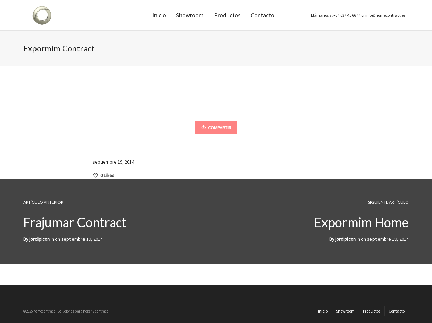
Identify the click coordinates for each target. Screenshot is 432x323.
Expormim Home (361, 222)
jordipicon (345, 239)
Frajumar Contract (74, 222)
